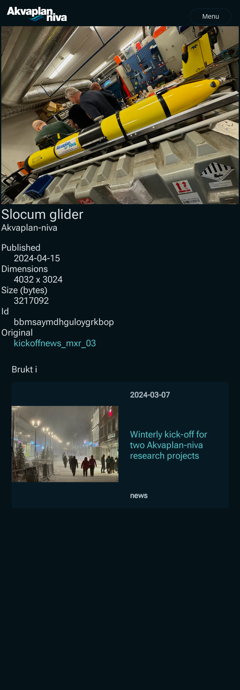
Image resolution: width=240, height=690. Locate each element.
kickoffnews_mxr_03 (55, 343)
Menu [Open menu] (210, 16)
